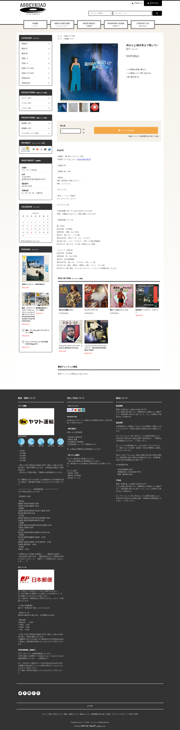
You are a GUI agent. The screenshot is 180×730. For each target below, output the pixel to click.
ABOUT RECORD (62, 24)
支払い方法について (56, 714)
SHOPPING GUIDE (116, 24)
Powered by (90, 726)
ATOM (136, 714)
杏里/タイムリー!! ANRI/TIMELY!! (33, 284)
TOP (90, 706)
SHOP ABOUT (89, 24)
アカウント (138, 3)
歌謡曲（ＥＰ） (70, 39)
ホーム (60, 36)
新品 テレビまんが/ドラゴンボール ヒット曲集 (37, 331)
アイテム (152, 3)
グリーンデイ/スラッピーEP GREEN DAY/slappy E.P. (37, 343)
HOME (35, 24)
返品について (133, 136)
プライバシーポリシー (119, 714)
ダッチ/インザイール (91, 310)
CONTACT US (143, 24)
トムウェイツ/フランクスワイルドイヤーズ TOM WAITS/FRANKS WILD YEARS (96, 348)
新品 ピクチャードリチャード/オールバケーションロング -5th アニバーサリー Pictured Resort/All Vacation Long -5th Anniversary (28, 314)
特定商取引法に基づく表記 (149, 136)
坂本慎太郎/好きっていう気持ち (42, 309)
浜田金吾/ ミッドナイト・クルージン (146, 311)
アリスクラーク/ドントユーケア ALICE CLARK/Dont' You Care (70, 347)
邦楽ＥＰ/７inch (70, 36)
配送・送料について (71, 714)
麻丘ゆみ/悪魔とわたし (66, 310)
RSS (130, 714)
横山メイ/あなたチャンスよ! (119, 310)
